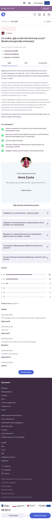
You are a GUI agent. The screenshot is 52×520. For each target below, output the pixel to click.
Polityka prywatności (8, 457)
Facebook (5, 466)
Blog (2, 446)
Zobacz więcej (26, 190)
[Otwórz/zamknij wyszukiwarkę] (34, 14)
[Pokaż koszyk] (39, 14)
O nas (3, 450)
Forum (3, 410)
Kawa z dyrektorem (7, 419)
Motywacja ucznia (8, 28)
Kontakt (3, 443)
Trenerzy (4, 430)
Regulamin (5, 461)
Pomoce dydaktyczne (8, 403)
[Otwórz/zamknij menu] (49, 14)
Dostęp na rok (5, 406)
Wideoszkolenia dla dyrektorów (11, 415)
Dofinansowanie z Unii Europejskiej (12, 437)
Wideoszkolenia (6, 392)
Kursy (3, 399)
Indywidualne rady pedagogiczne (12, 423)
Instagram (6, 470)
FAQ (2, 453)
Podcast (5, 473)
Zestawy (4, 395)
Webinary (4, 388)
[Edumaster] (3, 14)
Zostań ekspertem (7, 433)
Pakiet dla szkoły (7, 426)
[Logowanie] (44, 14)
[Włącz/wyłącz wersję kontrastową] (24, 3)
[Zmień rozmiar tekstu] (29, 3)
